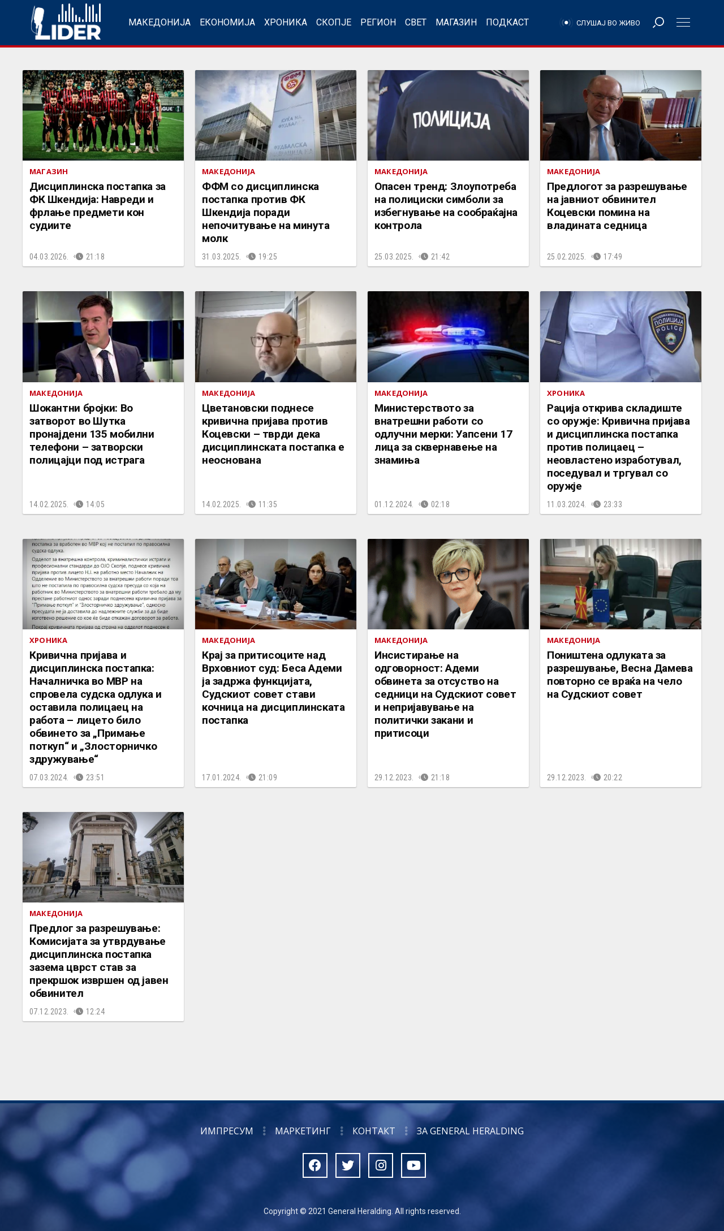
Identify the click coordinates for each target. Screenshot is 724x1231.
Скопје (333, 22)
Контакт (373, 1131)
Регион (378, 22)
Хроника (285, 22)
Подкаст (507, 22)
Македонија (159, 22)
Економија (227, 22)
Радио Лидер (66, 22)
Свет (415, 22)
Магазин (456, 22)
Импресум (226, 1131)
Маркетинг (303, 1131)
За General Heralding (470, 1131)
